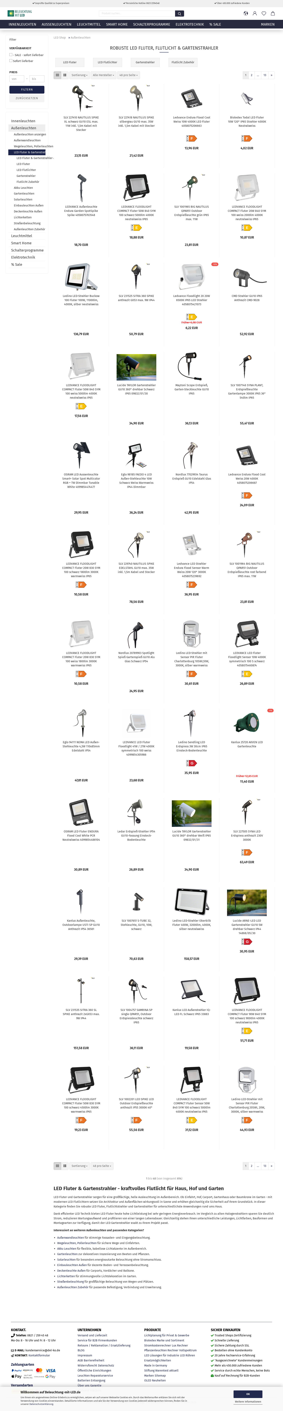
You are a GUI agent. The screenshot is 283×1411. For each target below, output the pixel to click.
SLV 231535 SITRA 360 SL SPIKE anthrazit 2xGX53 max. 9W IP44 (81, 1014)
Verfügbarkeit (20, 48)
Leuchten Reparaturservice (95, 1375)
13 (265, 75)
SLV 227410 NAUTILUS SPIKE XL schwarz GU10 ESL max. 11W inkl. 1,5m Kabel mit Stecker (81, 124)
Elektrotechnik (190, 26)
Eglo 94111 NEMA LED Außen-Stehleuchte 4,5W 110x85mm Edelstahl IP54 (81, 746)
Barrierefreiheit (94, 1360)
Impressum (85, 1355)
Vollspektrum (188, 1350)
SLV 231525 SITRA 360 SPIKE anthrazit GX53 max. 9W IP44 (136, 298)
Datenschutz (106, 1365)
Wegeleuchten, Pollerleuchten (77, 1243)
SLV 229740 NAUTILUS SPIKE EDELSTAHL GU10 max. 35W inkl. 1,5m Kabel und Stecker (136, 568)
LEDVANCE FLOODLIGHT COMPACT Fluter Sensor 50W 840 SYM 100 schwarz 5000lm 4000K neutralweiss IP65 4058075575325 (191, 1105)
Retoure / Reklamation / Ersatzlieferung (104, 1345)
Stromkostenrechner (157, 1345)
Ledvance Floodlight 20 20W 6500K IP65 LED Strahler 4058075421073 (191, 300)
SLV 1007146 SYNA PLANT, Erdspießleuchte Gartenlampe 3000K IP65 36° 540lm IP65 (247, 391)
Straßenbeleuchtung (70, 1281)
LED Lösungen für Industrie (161, 1355)
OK (248, 1394)
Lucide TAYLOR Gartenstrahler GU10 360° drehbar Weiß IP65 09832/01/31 (191, 835)
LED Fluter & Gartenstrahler (29, 152)
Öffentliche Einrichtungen (94, 1370)
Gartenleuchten (67, 1254)
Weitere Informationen (248, 1401)
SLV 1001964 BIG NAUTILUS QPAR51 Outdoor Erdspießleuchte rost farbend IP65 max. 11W (247, 570)
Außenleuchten (56, 26)
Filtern (27, 89)
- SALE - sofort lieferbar (26, 55)
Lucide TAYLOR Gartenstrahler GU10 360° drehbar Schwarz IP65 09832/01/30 (136, 389)
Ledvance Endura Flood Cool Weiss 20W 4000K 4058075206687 (246, 478)
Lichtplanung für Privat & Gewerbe (166, 1335)
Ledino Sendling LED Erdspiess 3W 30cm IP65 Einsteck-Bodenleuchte (191, 746)
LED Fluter (23, 164)
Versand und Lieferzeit (92, 1335)
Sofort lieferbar (21, 61)
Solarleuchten (66, 1259)
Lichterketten (66, 1276)
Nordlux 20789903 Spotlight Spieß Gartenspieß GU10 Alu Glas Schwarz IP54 (136, 657)
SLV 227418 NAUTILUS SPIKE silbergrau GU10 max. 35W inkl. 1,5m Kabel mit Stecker (136, 121)
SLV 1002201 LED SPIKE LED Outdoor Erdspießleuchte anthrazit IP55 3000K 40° (136, 1103)
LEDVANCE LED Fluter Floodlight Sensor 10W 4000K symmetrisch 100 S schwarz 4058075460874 (247, 659)
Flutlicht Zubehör (28, 182)
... (258, 75)
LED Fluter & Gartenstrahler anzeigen (31, 158)
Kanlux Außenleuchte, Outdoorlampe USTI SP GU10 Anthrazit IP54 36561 (81, 925)
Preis (13, 72)
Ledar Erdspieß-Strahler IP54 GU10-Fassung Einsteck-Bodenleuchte (136, 835)
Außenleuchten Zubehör (72, 1287)
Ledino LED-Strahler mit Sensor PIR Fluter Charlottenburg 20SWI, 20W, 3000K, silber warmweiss (247, 1105)
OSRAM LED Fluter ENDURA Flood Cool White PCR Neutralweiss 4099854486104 (81, 835)
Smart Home (117, 26)
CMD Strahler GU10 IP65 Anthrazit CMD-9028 (247, 298)
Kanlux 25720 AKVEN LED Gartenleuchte (247, 744)
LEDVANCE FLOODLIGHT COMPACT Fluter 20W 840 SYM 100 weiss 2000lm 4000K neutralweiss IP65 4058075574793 (247, 213)
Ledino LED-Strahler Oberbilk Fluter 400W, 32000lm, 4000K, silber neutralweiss (191, 925)
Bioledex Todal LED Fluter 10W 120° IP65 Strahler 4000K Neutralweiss (247, 121)
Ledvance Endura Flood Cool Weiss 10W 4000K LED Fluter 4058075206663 (191, 121)
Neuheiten (159, 1380)
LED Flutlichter (26, 170)
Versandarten (22, 1385)
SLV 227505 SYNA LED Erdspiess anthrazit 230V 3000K (247, 835)
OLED (147, 1380)
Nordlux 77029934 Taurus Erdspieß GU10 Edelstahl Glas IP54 (191, 478)
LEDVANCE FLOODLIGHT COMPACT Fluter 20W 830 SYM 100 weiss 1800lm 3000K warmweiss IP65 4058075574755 (81, 659)
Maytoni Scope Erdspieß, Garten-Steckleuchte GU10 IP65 (192, 389)
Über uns (83, 1385)
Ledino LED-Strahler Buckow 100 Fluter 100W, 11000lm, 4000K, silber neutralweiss (81, 300)
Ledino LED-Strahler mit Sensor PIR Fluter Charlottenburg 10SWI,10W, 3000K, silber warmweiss (191, 659)
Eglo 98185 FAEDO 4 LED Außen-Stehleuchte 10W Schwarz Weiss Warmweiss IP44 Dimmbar (136, 481)
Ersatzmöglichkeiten (157, 1360)
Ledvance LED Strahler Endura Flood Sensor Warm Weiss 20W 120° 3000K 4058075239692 (191, 570)
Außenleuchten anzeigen (29, 134)
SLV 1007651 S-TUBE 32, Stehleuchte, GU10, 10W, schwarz (136, 925)
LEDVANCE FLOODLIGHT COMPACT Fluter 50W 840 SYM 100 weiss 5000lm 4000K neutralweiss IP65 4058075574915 (81, 391)
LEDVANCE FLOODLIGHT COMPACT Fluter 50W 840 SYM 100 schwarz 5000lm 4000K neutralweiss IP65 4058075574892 (136, 213)
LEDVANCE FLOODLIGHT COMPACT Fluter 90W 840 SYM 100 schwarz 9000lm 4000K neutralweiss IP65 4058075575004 (247, 1016)
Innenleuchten (22, 26)
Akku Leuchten (66, 1248)
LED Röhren (187, 1355)
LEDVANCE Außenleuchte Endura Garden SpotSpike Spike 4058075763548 (81, 211)
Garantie (95, 1385)
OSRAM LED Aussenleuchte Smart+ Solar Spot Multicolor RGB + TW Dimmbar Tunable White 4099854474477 (81, 481)
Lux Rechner (180, 1345)
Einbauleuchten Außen (72, 1265)
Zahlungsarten (22, 1365)
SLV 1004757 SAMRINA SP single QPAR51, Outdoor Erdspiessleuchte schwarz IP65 (136, 1016)
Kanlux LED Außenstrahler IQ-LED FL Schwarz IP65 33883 (192, 1012)
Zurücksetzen (27, 98)
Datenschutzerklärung (41, 1404)
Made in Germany (155, 1365)
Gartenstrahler (26, 176)
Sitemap (160, 1375)
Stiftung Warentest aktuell (161, 1370)
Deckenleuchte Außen (71, 1270)
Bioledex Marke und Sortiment (164, 1340)
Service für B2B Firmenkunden (97, 1340)
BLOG (81, 1350)
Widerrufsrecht (87, 1365)
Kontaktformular (39, 1355)
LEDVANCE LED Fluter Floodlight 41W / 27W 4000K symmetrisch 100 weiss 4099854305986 (136, 748)
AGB (80, 1360)
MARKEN (268, 26)
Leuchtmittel (89, 26)
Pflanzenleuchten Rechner (161, 1350)
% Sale (215, 26)
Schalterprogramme (151, 26)
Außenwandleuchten (70, 1237)
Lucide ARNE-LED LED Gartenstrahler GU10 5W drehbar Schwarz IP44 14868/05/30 (247, 927)
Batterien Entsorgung (91, 1380)
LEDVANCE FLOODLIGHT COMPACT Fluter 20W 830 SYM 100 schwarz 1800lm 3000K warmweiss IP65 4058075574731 (81, 570)
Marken (149, 1375)
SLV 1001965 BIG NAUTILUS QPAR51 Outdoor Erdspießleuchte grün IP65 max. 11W (191, 213)
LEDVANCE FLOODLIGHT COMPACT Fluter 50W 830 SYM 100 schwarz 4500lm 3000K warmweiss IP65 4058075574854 (81, 1105)
